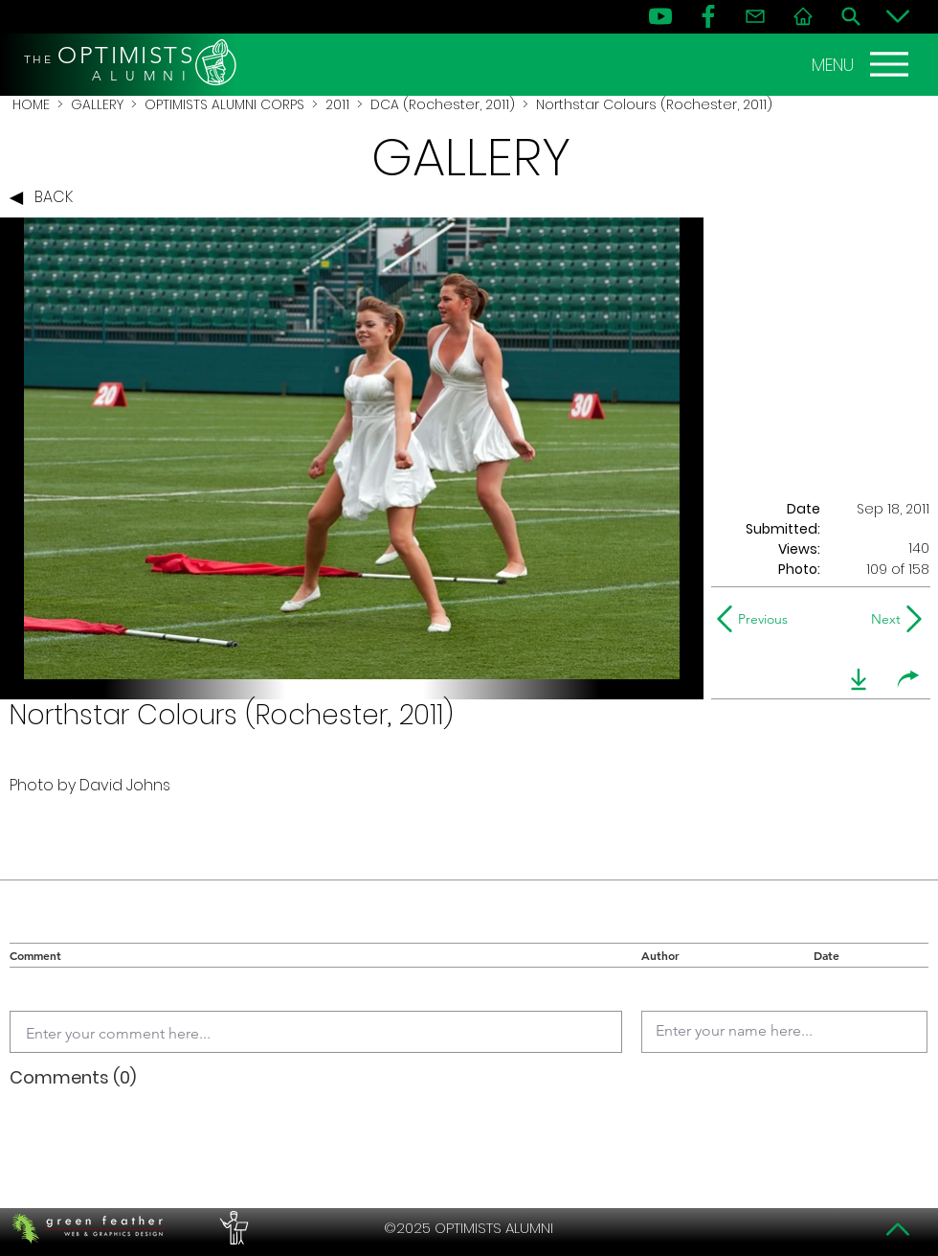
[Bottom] (898, 16)
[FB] (708, 16)
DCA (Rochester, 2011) (442, 104)
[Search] (851, 16)
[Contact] (755, 16)
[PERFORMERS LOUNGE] (231, 1228)
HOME (31, 104)
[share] (908, 679)
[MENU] (862, 64)
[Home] (803, 16)
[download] (858, 679)
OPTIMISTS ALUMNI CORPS (224, 104)
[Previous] (756, 619)
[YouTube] (660, 16)
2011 (337, 104)
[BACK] (46, 198)
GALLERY (97, 104)
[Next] (882, 619)
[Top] (898, 1229)
